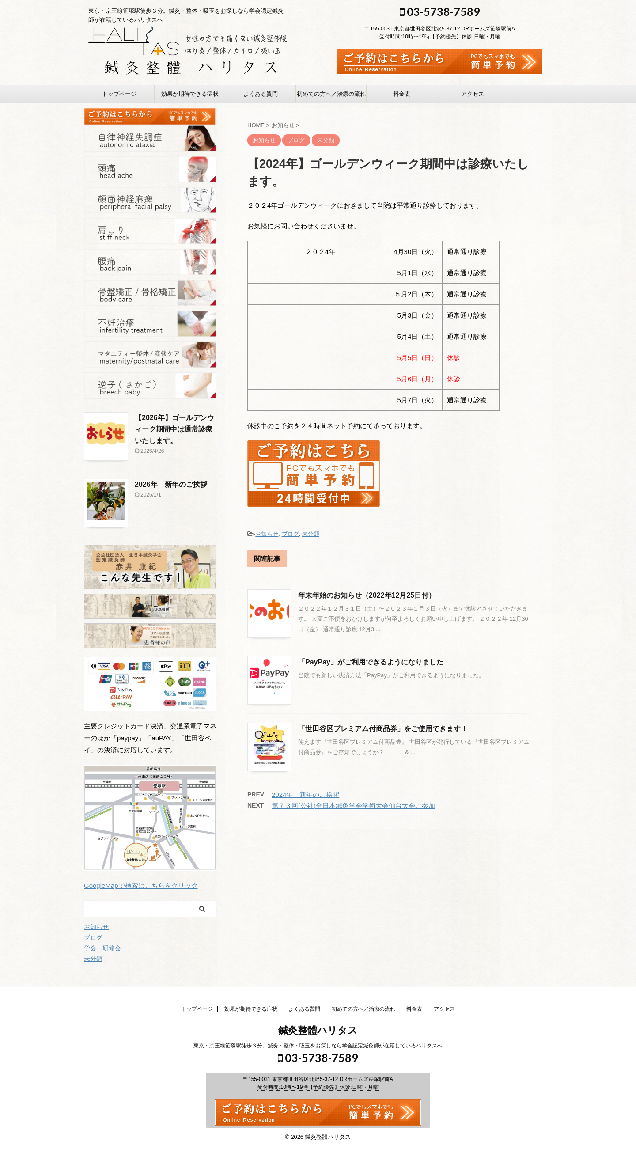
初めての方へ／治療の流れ (331, 94)
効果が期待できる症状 (190, 94)
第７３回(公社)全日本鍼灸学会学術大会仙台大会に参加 (353, 805)
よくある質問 (260, 94)
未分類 (310, 534)
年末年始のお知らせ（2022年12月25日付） (366, 595)
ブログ (290, 534)
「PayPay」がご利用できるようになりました (370, 662)
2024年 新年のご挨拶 (305, 794)
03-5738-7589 (440, 11)
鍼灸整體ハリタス (318, 1029)
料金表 (401, 94)
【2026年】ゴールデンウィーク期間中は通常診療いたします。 (174, 429)
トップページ (119, 94)
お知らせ (266, 534)
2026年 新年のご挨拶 (171, 484)
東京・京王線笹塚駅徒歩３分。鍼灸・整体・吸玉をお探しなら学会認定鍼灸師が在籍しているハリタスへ (318, 1045)
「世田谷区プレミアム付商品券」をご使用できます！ (383, 728)
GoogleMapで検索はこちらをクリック (141, 885)
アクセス (472, 94)
